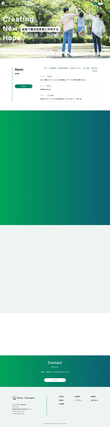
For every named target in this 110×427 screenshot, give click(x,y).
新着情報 (23, 86)
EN (100, 4)
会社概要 (61, 404)
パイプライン (78, 400)
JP (95, 4)
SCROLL (55, 50)
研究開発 (77, 396)
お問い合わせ (55, 379)
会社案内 (61, 396)
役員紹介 (61, 400)
